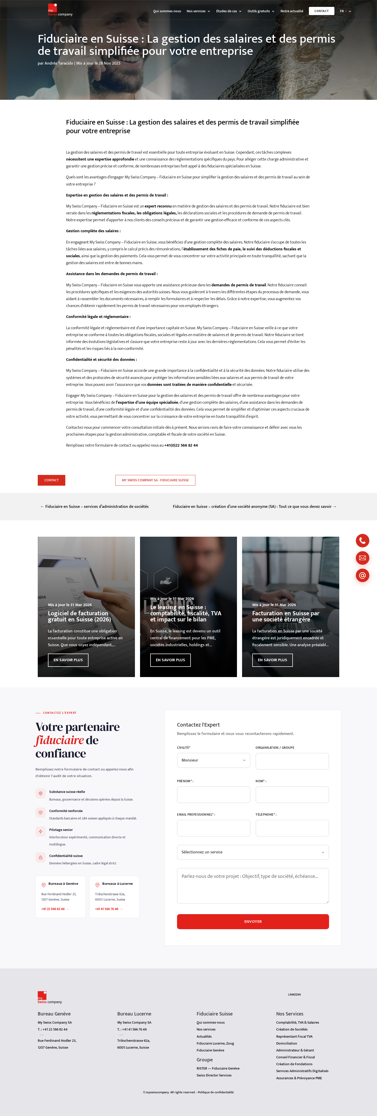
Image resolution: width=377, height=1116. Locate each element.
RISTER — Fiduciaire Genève (218, 1066)
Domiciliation (286, 1041)
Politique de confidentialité (216, 1089)
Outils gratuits (259, 11)
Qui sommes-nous (211, 1020)
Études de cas (226, 11)
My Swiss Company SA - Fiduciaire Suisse (155, 480)
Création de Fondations (294, 1061)
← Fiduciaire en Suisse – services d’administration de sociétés (94, 506)
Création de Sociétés (292, 1027)
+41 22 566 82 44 (53, 909)
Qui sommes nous (167, 11)
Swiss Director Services (214, 1073)
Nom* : (261, 781)
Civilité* (183, 748)
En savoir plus (68, 660)
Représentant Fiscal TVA (294, 1034)
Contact (322, 11)
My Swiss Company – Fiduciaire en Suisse (123, 242)
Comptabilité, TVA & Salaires (297, 1020)
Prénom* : (185, 781)
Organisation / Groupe (275, 748)
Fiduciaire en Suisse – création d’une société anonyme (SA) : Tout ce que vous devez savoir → (255, 506)
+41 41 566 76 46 (106, 909)
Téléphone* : (266, 814)
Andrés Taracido (59, 63)
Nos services (196, 11)
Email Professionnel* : (196, 814)
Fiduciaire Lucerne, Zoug (215, 1041)
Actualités (204, 1034)
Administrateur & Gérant (295, 1048)
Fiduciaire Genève (210, 1048)
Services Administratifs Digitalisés (302, 1068)
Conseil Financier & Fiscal (295, 1055)
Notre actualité (292, 11)
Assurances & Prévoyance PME (299, 1075)
